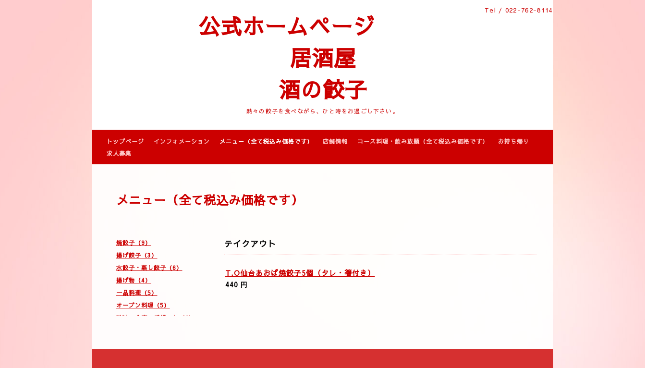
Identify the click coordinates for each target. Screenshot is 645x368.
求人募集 (119, 153)
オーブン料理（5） (143, 305)
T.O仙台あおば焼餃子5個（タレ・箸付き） (300, 273)
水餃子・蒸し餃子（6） (149, 267)
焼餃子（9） (133, 242)
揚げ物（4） (133, 280)
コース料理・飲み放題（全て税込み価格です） (422, 141)
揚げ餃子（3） (137, 255)
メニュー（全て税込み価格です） (266, 141)
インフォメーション (182, 141)
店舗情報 (335, 141)
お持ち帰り (513, 141)
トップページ (125, 141)
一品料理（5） (137, 292)
